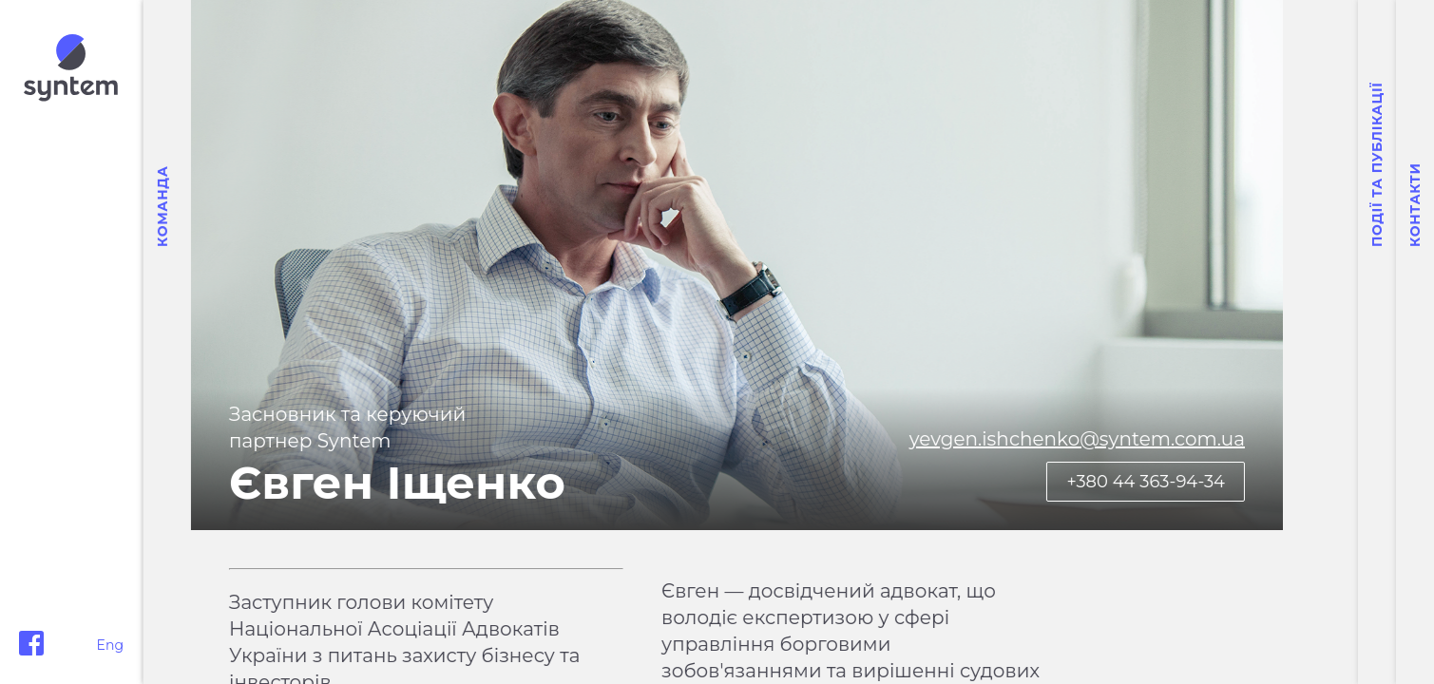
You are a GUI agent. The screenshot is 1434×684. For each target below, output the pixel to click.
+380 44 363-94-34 (1220, 481)
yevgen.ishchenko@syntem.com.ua (1152, 439)
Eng (110, 645)
